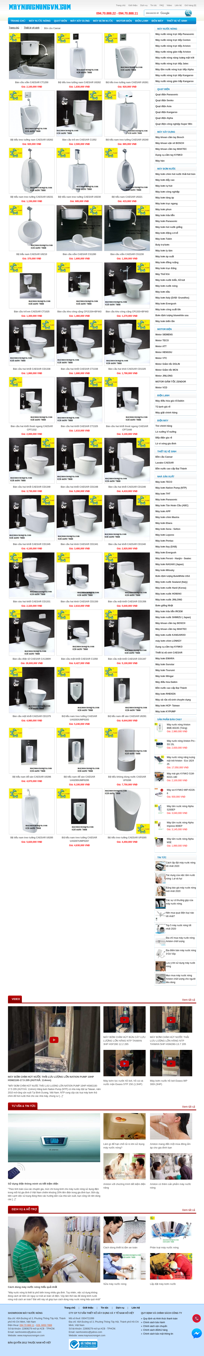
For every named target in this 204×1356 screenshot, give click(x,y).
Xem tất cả (188, 999)
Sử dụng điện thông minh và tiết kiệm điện (33, 1183)
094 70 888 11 (27, 1325)
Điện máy (157, 20)
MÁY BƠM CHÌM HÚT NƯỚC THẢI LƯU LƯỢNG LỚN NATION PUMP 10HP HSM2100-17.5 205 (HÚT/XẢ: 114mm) (51, 1078)
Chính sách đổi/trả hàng (155, 1330)
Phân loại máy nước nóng (164, 1247)
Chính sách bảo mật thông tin (158, 1333)
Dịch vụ (144, 5)
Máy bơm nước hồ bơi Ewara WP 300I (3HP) (168, 1082)
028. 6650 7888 (44, 1325)
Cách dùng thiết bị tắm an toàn (120, 1247)
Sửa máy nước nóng (114, 1284)
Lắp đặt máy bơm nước (163, 1284)
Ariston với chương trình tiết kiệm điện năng (124, 1186)
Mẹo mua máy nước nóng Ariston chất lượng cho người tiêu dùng (180, 979)
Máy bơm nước (103, 20)
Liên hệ (178, 5)
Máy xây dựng (80, 20)
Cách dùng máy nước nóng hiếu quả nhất (32, 1287)
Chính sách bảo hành (154, 1322)
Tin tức (153, 5)
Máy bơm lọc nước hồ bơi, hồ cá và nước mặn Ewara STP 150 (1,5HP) (123, 1082)
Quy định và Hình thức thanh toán (160, 1318)
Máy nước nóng (40, 20)
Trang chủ (120, 5)
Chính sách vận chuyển (155, 1326)
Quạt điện (60, 20)
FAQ (162, 5)
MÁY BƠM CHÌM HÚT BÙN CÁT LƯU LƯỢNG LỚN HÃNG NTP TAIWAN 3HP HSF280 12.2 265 (124, 1041)
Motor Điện (124, 20)
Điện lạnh (141, 20)
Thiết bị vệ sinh (177, 20)
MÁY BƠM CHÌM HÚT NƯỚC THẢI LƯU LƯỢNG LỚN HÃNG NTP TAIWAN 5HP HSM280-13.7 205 (169, 1041)
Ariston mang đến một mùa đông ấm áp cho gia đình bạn (170, 1146)
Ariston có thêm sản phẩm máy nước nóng (170, 1186)
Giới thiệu (132, 5)
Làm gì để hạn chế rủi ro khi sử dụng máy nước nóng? (123, 1146)
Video (169, 5)
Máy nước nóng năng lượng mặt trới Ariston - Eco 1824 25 (181, 760)
